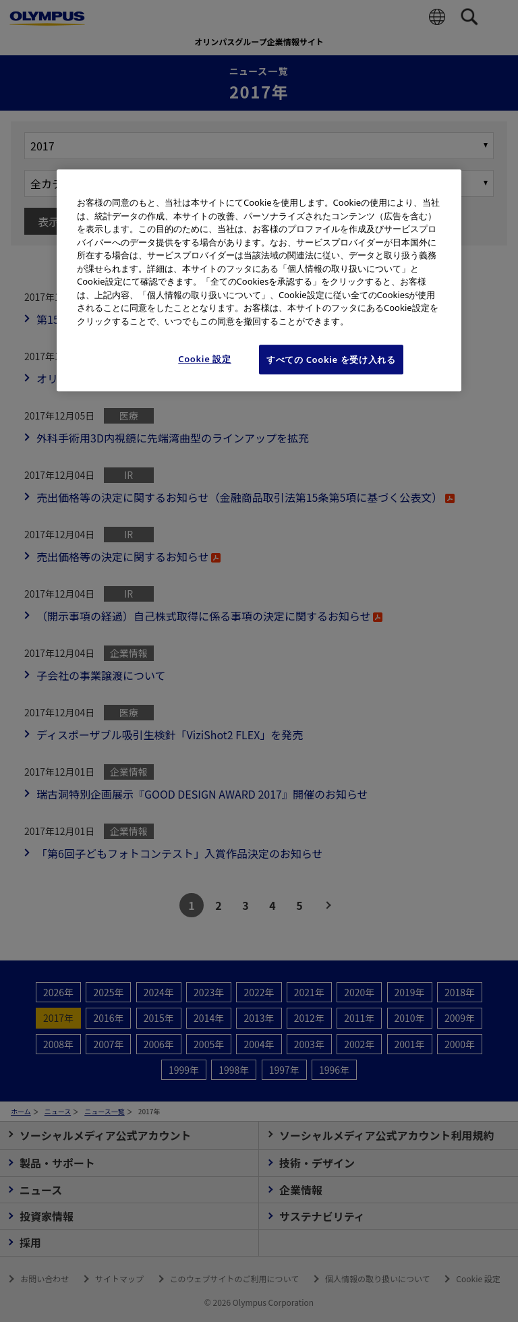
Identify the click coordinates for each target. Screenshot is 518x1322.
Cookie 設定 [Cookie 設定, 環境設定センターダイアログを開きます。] (204, 359)
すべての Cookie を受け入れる (331, 359)
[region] (259, 280)
